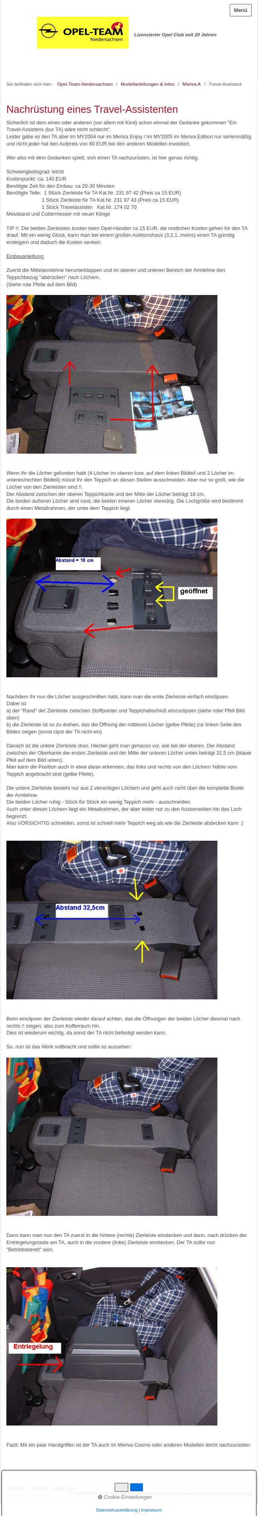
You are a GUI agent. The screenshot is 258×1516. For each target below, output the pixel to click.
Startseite (16, 1487)
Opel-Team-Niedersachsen (85, 84)
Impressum (64, 1487)
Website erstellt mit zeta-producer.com (212, 1493)
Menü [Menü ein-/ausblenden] (240, 10)
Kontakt (39, 1487)
